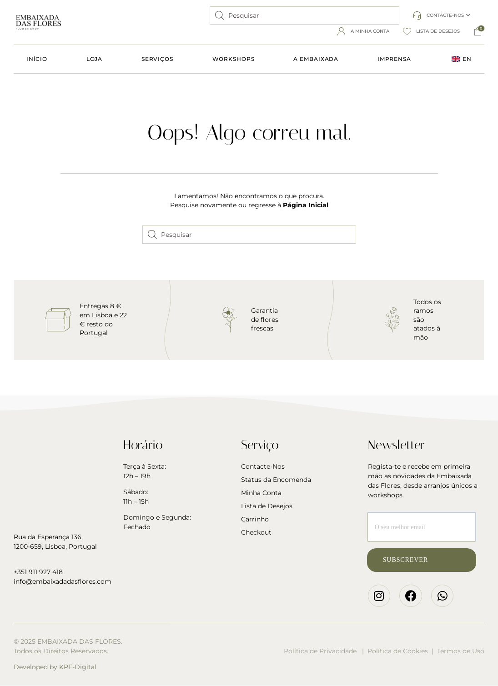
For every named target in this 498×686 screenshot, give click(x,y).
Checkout (256, 532)
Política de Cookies (397, 651)
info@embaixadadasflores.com (62, 581)
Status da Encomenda (276, 480)
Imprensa (394, 58)
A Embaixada (315, 58)
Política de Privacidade (320, 651)
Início (37, 58)
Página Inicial (305, 205)
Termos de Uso (460, 651)
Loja (94, 58)
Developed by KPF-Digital (55, 667)
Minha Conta (261, 493)
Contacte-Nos (263, 466)
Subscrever (405, 559)
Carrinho (255, 519)
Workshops (233, 58)
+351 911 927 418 (38, 572)
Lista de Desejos (266, 506)
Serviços (157, 58)
